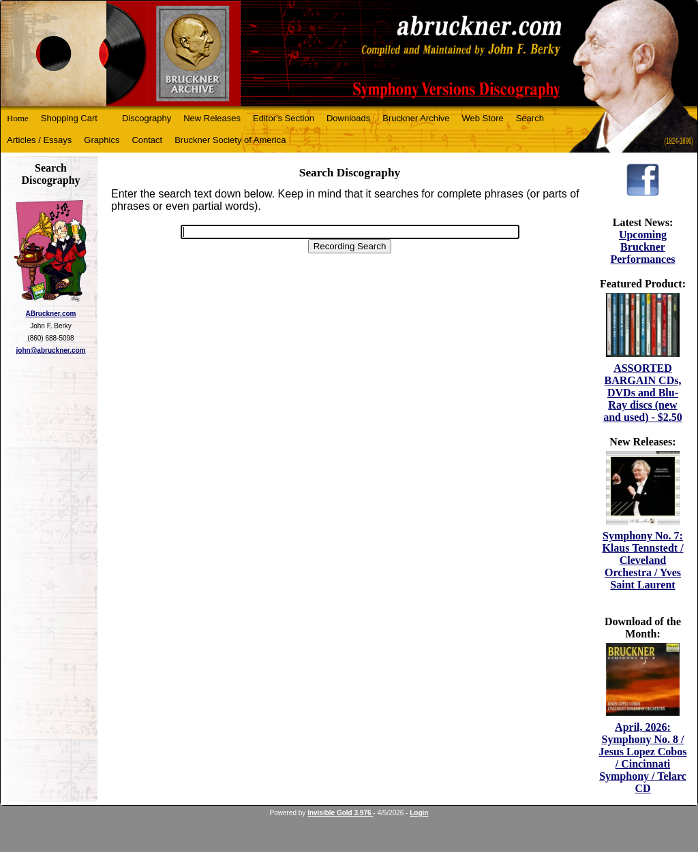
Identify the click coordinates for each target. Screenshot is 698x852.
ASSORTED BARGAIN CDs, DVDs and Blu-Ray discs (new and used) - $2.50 (642, 392)
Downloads (348, 118)
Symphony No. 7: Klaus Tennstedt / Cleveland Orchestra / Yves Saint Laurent (642, 560)
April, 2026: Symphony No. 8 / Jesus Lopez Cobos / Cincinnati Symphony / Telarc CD (643, 757)
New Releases (212, 118)
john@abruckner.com (51, 350)
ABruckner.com (51, 313)
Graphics (101, 140)
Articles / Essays (39, 140)
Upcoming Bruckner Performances (642, 247)
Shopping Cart (69, 118)
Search (530, 118)
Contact (147, 140)
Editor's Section (283, 118)
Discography (146, 118)
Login (419, 813)
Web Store (483, 118)
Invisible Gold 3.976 (340, 813)
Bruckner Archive (415, 118)
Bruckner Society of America (230, 140)
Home (18, 118)
